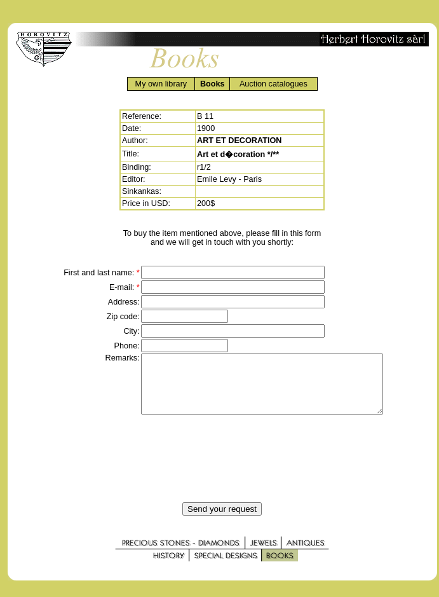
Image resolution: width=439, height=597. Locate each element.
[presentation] (222, 470)
